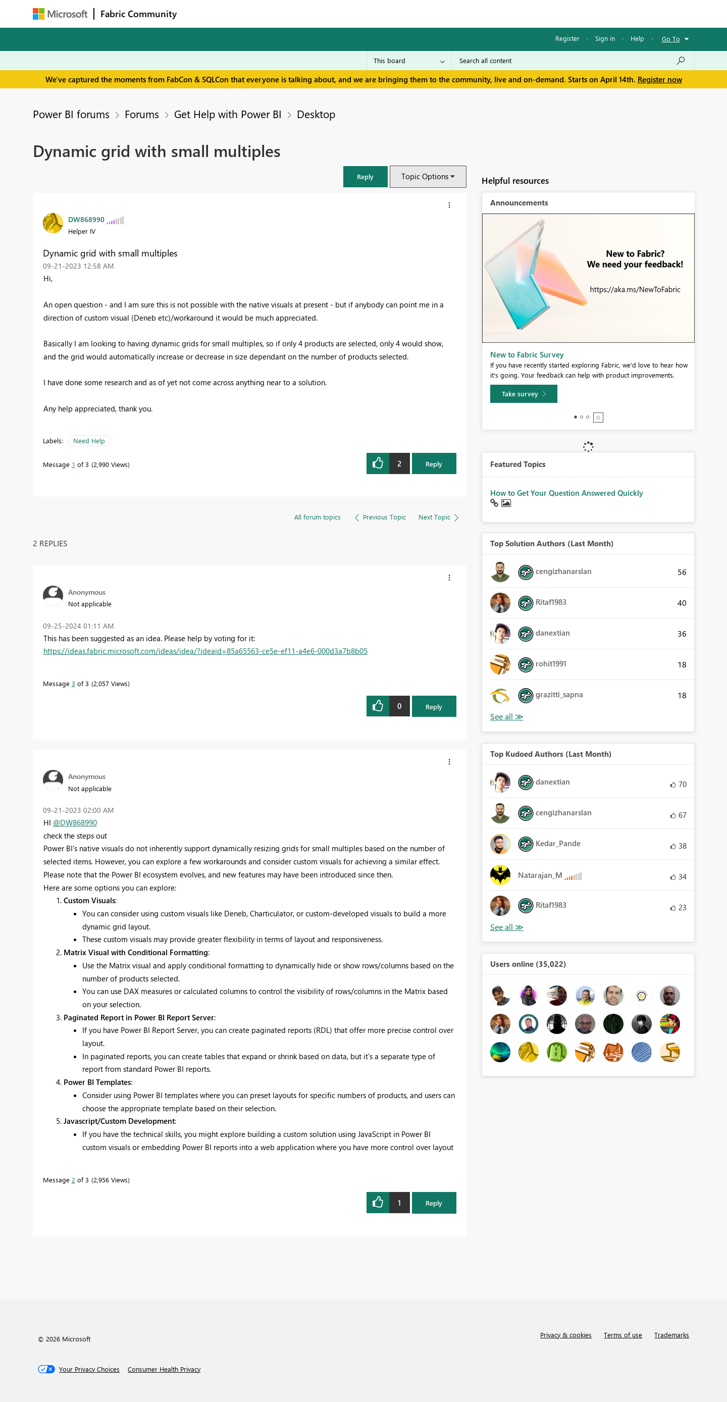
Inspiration (244, 13)
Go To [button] (671, 38)
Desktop (316, 114)
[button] (365, 176)
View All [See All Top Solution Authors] (507, 716)
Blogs (376, 13)
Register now (660, 79)
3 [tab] (588, 417)
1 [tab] (576, 417)
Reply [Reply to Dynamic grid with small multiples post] (434, 463)
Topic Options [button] (424, 176)
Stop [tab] (598, 417)
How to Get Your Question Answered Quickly (566, 493)
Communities (330, 13)
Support (457, 13)
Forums (200, 13)
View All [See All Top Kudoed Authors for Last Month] (507, 927)
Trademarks (671, 1334)
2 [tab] (582, 417)
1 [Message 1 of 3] (73, 464)
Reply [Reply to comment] (434, 706)
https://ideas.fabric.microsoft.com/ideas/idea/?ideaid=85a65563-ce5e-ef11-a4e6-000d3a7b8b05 (205, 651)
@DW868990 (75, 822)
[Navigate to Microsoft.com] (60, 14)
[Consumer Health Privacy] (164, 1369)
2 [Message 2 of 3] (73, 1179)
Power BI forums (71, 114)
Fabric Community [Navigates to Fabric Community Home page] (138, 14)
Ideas (285, 13)
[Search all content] (573, 60)
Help (637, 38)
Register (567, 38)
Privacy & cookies (566, 1334)
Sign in (605, 38)
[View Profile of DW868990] (86, 219)
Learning (414, 13)
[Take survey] (523, 394)
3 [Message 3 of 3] (73, 683)
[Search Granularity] (409, 60)
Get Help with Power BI (228, 114)
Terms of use (623, 1334)
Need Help (89, 440)
